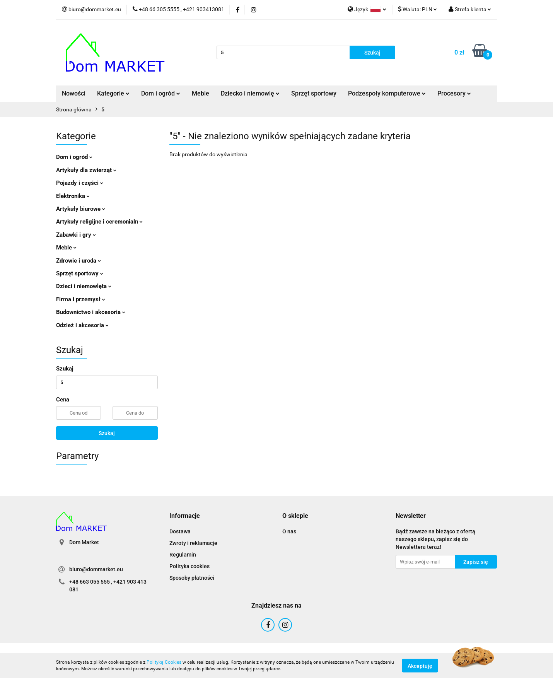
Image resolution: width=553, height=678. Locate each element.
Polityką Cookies (164, 662)
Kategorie (113, 93)
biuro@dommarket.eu (96, 569)
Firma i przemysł (80, 299)
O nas (289, 531)
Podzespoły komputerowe (387, 93)
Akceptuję (420, 666)
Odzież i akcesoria (82, 325)
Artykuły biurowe (80, 208)
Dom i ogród (160, 93)
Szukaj (107, 433)
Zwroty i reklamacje (193, 543)
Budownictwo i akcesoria (90, 312)
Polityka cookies (189, 566)
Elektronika (73, 196)
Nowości (73, 93)
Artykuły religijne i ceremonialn (99, 221)
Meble (200, 93)
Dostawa (180, 531)
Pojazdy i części (79, 182)
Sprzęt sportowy (313, 93)
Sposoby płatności (191, 578)
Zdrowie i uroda (78, 260)
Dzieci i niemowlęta (83, 286)
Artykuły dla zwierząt (86, 170)
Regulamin (182, 555)
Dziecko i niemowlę (250, 93)
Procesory (454, 93)
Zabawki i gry (76, 234)
